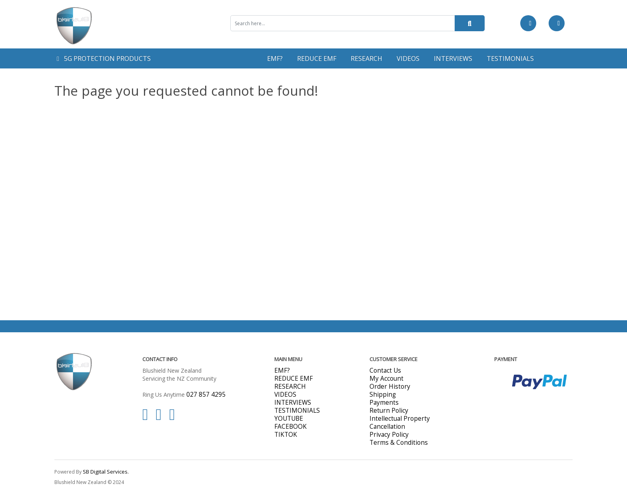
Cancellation (387, 426)
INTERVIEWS (453, 58)
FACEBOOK (290, 426)
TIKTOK (285, 434)
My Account (386, 378)
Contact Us (385, 370)
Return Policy (388, 410)
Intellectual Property (399, 418)
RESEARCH (366, 58)
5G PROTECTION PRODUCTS (104, 58)
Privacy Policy (389, 434)
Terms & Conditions (398, 442)
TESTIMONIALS (510, 58)
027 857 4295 (206, 394)
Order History (389, 386)
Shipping (382, 394)
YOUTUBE (288, 418)
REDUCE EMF (316, 58)
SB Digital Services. (106, 471)
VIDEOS (408, 58)
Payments (384, 402)
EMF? (275, 58)
